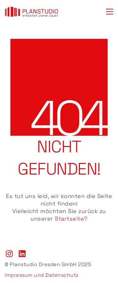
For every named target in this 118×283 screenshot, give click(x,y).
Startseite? (71, 218)
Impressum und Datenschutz (42, 275)
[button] (109, 11)
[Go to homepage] (31, 11)
